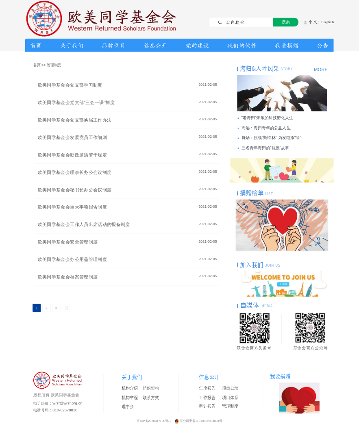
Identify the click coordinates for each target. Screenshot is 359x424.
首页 (36, 45)
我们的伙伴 (242, 45)
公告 (323, 45)
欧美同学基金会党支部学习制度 (70, 85)
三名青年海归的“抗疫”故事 (265, 148)
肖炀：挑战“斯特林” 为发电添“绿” (271, 138)
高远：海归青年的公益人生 (266, 128)
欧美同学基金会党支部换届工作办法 (75, 120)
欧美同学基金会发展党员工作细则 (72, 137)
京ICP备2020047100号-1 (154, 421)
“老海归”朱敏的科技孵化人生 (268, 117)
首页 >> (40, 65)
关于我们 (72, 45)
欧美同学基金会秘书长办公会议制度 (75, 189)
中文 (311, 22)
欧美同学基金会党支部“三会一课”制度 (76, 102)
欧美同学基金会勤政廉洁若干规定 (72, 155)
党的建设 (197, 45)
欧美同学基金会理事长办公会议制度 (75, 172)
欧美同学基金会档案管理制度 (68, 277)
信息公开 (155, 45)
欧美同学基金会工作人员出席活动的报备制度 (84, 224)
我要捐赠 (286, 45)
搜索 (286, 22)
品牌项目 (113, 45)
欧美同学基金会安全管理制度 (68, 242)
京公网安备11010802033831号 (201, 421)
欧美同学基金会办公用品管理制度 (72, 259)
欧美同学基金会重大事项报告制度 (72, 207)
